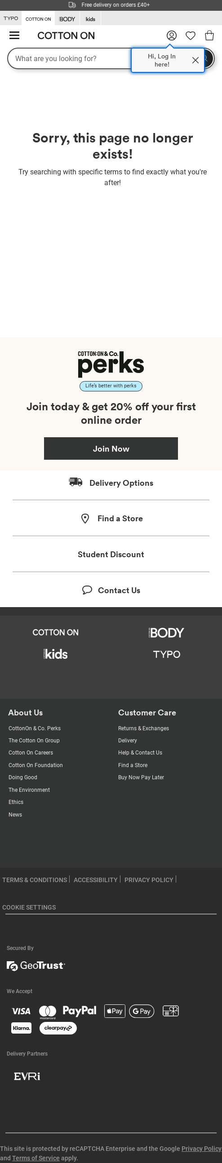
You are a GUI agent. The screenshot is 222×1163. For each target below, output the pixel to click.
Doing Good (23, 777)
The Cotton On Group (34, 740)
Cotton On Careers (31, 753)
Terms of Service (36, 1158)
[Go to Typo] (11, 18)
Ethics (16, 802)
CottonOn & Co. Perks (35, 728)
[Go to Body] (67, 18)
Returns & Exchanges (143, 728)
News (15, 815)
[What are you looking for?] (111, 58)
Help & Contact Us (140, 753)
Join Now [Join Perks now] (111, 448)
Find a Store (132, 765)
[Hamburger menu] (14, 36)
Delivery (127, 740)
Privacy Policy (202, 1148)
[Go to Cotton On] (38, 17)
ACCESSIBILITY (96, 879)
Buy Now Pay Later (141, 777)
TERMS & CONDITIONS (34, 879)
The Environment (29, 790)
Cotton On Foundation (36, 765)
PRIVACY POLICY (148, 879)
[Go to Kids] (90, 18)
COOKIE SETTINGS (29, 907)
